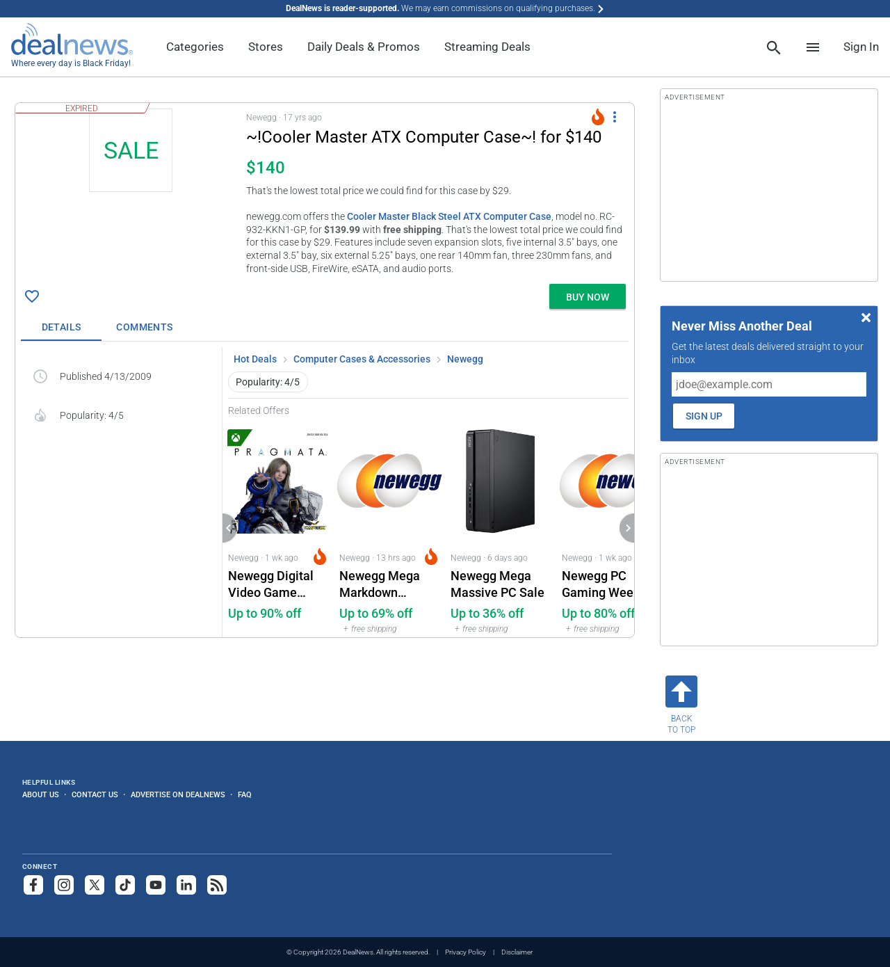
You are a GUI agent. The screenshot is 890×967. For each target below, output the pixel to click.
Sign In (861, 47)
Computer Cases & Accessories (361, 359)
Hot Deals (255, 359)
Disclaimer (517, 952)
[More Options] (614, 117)
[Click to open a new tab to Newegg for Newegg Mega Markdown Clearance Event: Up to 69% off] (389, 527)
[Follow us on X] (94, 885)
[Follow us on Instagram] (64, 885)
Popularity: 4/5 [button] (268, 381)
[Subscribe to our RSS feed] (217, 885)
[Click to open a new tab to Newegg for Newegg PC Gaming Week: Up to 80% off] (612, 527)
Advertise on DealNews (178, 794)
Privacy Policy (465, 952)
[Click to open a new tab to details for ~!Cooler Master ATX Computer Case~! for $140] (130, 193)
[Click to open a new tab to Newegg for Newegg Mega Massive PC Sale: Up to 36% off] (500, 527)
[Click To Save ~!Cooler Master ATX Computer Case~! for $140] (32, 296)
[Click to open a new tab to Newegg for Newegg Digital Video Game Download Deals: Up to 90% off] (278, 527)
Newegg (465, 359)
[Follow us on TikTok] (125, 885)
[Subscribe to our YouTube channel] (156, 885)
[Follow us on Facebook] (33, 885)
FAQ (245, 794)
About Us (40, 794)
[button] (324, 190)
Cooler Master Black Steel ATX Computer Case (449, 216)
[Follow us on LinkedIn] (186, 885)
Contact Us (95, 794)
